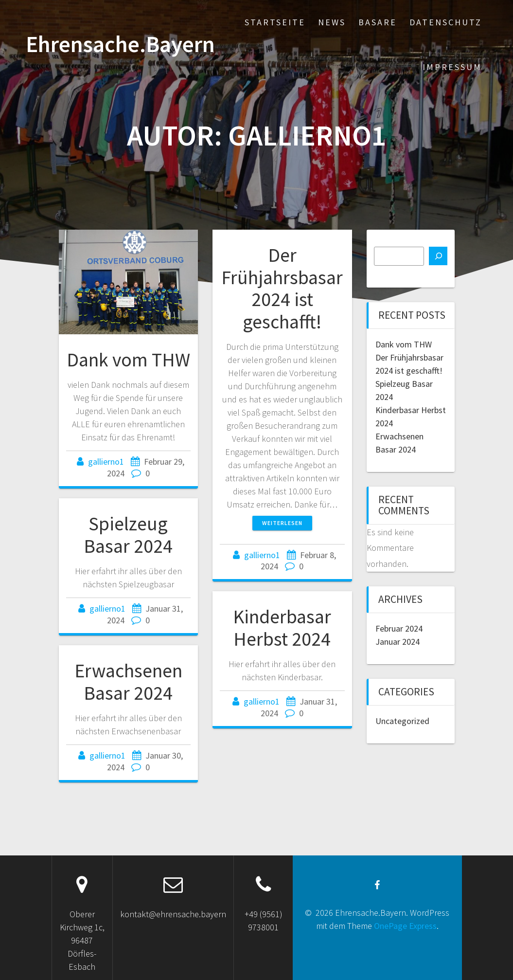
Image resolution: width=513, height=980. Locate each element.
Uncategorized (402, 720)
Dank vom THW (128, 359)
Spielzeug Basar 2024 (128, 534)
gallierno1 (106, 461)
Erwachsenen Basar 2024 (128, 681)
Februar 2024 (399, 628)
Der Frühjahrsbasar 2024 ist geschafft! (282, 288)
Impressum (452, 67)
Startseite (275, 22)
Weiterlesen (282, 522)
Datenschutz (445, 22)
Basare (377, 22)
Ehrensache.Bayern (120, 44)
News (332, 22)
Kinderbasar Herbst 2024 (282, 627)
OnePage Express (405, 925)
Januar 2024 (397, 641)
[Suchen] (438, 256)
